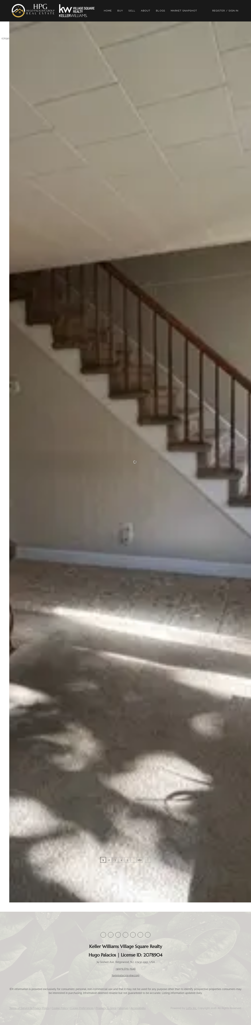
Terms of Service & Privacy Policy (29, 1008)
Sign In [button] (234, 10)
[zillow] (125, 935)
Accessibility (138, 1008)
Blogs (161, 10)
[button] (35, 11)
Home (109, 10)
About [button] (147, 10)
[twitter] (118, 935)
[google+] (148, 935)
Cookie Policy (60, 1008)
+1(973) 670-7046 (126, 968)
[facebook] (103, 935)
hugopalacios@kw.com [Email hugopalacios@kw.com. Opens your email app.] (125, 975)
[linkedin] (110, 935)
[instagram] (133, 935)
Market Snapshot (185, 10)
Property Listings (106, 1008)
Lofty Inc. (191, 1008)
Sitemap (123, 1008)
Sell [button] (133, 10)
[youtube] (140, 935)
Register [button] (218, 10)
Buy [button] (121, 10)
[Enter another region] (57, 31)
